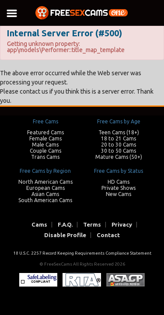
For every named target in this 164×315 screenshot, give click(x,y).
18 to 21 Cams (118, 138)
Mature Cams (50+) (118, 157)
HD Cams (118, 182)
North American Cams (45, 182)
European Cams (45, 188)
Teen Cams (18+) (118, 132)
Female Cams (45, 138)
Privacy (122, 225)
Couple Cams (45, 151)
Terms (92, 225)
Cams (39, 225)
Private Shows (118, 188)
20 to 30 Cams (118, 144)
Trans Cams (45, 157)
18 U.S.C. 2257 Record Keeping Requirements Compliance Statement (82, 253)
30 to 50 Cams (118, 151)
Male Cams (45, 144)
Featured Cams (45, 132)
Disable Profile (65, 235)
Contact (108, 235)
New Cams (118, 194)
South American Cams (45, 200)
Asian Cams (45, 194)
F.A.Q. (65, 225)
